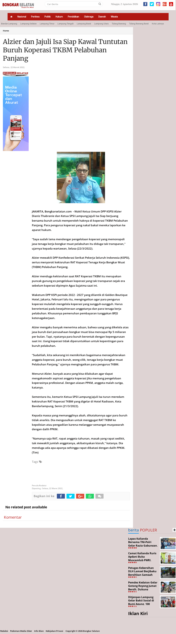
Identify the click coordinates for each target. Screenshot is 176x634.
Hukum (59, 16)
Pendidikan (73, 16)
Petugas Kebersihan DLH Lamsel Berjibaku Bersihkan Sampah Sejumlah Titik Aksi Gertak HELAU (142, 574)
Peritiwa (35, 16)
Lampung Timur (47, 23)
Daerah (102, 16)
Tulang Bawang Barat (139, 23)
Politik (47, 16)
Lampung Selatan (28, 23)
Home (6, 30)
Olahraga (88, 16)
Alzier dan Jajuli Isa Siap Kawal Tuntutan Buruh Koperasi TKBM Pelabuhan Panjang (65, 50)
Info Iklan (39, 631)
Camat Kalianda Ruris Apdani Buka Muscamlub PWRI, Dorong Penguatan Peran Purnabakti (142, 560)
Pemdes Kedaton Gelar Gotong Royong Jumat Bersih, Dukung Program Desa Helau (142, 588)
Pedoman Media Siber (21, 631)
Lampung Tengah (65, 23)
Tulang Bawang (119, 23)
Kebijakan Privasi (54, 631)
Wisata (114, 16)
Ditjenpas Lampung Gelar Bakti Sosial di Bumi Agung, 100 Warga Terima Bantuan (143, 602)
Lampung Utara (101, 23)
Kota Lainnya (158, 23)
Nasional (21, 16)
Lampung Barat (84, 23)
